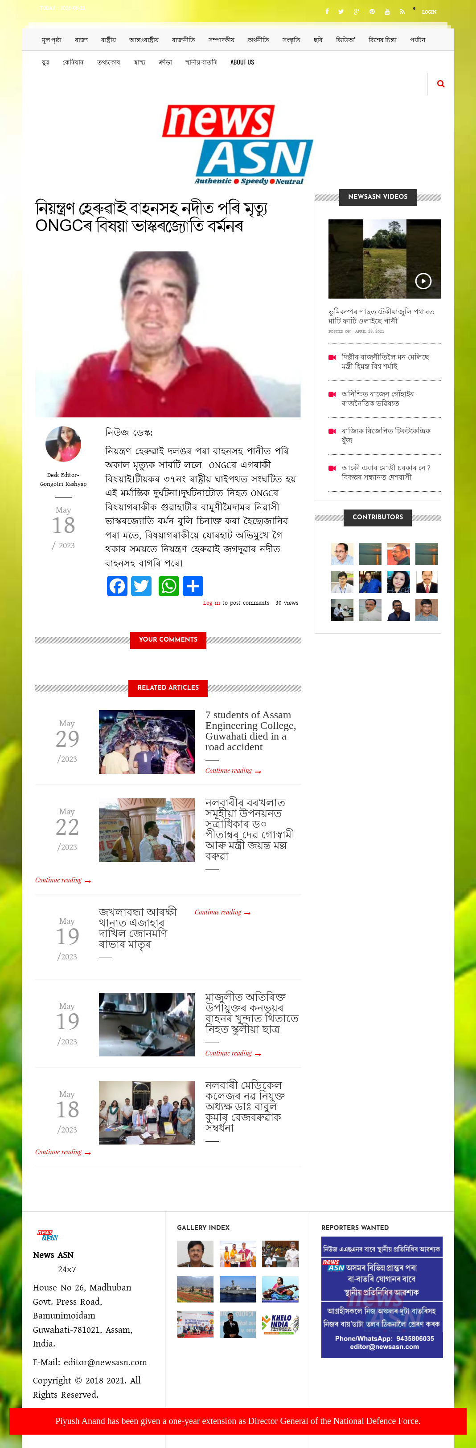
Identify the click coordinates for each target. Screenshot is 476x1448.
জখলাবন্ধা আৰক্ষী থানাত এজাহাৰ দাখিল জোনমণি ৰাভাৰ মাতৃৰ (138, 928)
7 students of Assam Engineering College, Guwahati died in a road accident (250, 730)
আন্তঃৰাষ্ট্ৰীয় (144, 39)
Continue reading (228, 770)
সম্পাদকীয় (221, 39)
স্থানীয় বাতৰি (201, 61)
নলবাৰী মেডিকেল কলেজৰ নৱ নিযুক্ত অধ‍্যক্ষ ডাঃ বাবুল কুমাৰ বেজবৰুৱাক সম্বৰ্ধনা (245, 1107)
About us (242, 61)
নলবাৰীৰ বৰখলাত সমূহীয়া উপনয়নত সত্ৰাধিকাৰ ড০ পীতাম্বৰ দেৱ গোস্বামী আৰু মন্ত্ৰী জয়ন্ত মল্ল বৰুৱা (250, 829)
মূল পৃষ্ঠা (52, 39)
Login (429, 12)
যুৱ (45, 61)
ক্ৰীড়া (165, 61)
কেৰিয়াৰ (73, 61)
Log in (211, 603)
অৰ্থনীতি (258, 39)
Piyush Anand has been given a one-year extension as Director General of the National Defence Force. (238, 1421)
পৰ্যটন (417, 39)
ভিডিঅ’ (345, 39)
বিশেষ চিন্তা (383, 39)
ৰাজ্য (81, 39)
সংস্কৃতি (291, 39)
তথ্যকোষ (108, 61)
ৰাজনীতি (183, 39)
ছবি (318, 39)
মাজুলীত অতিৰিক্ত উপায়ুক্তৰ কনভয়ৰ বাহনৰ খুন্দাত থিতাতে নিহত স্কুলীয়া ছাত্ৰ (252, 1013)
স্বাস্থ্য (139, 61)
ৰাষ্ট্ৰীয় (108, 39)
